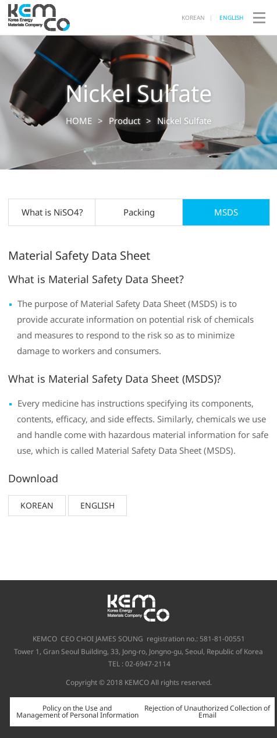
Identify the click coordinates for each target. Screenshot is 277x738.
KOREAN (193, 17)
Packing (139, 212)
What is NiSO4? (52, 212)
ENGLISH (231, 17)
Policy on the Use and (77, 711)
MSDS (226, 212)
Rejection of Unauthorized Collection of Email (207, 711)
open (259, 17)
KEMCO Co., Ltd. (40, 17)
